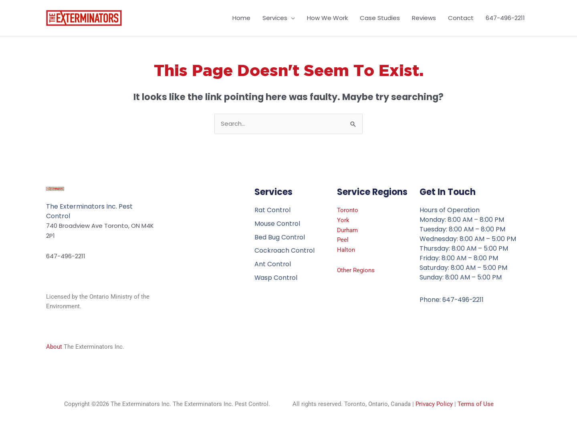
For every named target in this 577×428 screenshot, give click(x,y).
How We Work (327, 18)
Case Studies (380, 18)
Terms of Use (476, 404)
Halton (346, 249)
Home (241, 18)
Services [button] (274, 18)
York (343, 220)
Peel (343, 240)
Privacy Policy (434, 404)
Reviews (424, 18)
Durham (347, 230)
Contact (461, 18)
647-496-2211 (505, 18)
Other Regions (356, 270)
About (54, 347)
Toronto (347, 210)
